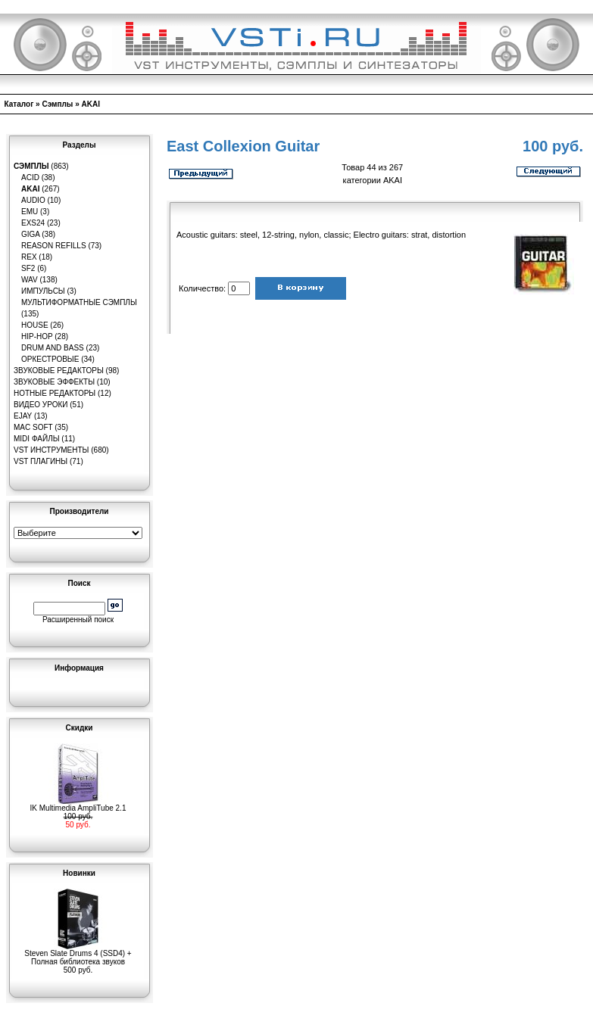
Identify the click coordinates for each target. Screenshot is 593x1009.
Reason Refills (53, 245)
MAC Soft (33, 427)
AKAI (91, 104)
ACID (30, 177)
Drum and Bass (52, 348)
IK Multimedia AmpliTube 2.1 (78, 804)
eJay (23, 416)
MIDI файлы (37, 438)
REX (29, 257)
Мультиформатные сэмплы (79, 302)
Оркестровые (50, 359)
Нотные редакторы (54, 393)
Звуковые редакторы (59, 370)
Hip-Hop (37, 336)
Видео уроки (40, 404)
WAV (29, 280)
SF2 (28, 268)
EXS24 (33, 223)
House (34, 325)
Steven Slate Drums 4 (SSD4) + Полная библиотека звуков (77, 954)
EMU (29, 211)
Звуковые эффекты (54, 382)
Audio (33, 200)
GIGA (30, 234)
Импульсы (43, 291)
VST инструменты (51, 450)
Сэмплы (57, 104)
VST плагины (40, 461)
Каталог (19, 104)
